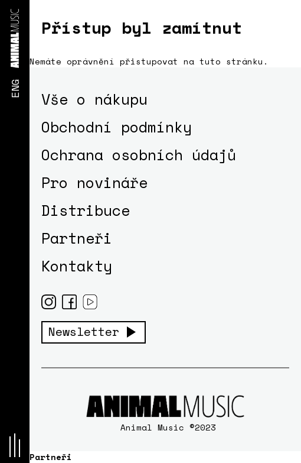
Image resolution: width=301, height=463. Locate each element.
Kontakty (76, 266)
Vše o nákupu (94, 99)
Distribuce (85, 210)
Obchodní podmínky (116, 127)
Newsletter (83, 331)
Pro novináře (94, 182)
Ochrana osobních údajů (138, 155)
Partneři (76, 238)
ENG (14, 88)
